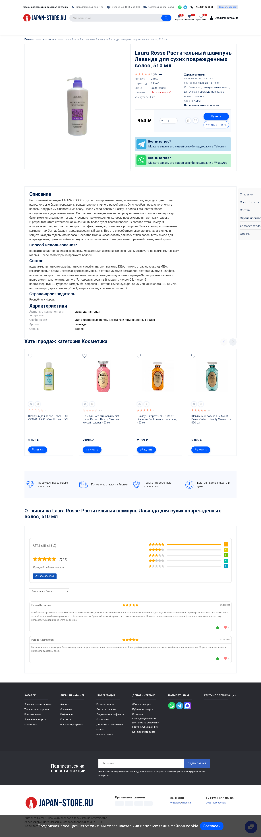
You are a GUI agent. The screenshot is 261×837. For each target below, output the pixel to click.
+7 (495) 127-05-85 (220, 797)
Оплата (100, 729)
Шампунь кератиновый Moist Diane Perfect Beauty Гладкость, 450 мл (157, 419)
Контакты (65, 719)
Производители (105, 703)
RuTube (177, 802)
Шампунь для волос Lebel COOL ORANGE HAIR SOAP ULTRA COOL (48, 417)
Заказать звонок (228, 7)
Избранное (66, 714)
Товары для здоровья (36, 708)
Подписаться (197, 763)
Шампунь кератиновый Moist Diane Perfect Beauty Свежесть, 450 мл (211, 419)
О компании (102, 719)
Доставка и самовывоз (109, 724)
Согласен (212, 826)
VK (170, 802)
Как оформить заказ (143, 731)
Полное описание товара (201, 105)
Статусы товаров (106, 708)
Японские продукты (35, 719)
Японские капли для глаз (38, 703)
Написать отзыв (45, 575)
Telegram (187, 802)
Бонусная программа (72, 724)
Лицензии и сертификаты (110, 714)
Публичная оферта (142, 708)
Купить (216, 116)
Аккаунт (64, 703)
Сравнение (66, 708)
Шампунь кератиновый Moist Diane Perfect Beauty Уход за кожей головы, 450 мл (101, 419)
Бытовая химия (33, 714)
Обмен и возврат (141, 703)
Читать (158, 74)
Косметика (94, 341)
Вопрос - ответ (104, 734)
